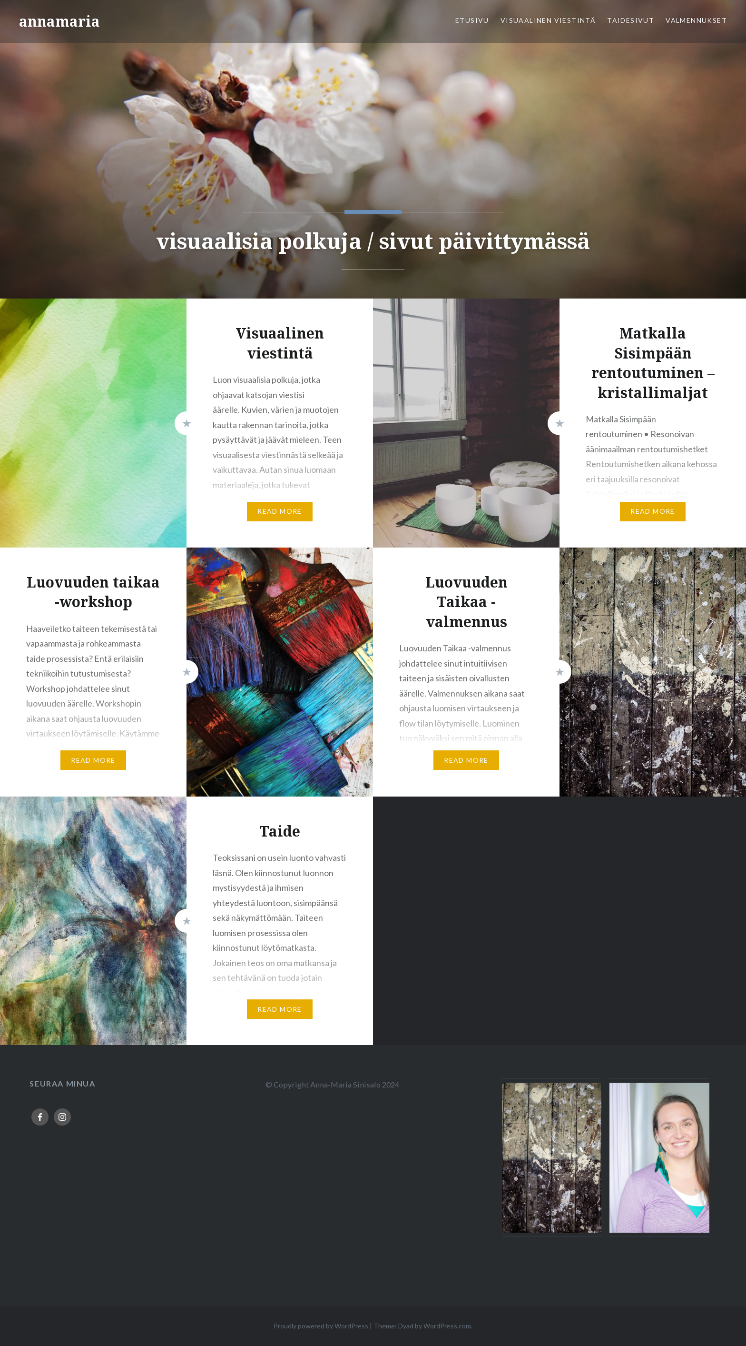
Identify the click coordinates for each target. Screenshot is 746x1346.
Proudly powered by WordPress (321, 1326)
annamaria (59, 21)
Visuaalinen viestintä (548, 20)
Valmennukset (696, 20)
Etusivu (472, 20)
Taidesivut (630, 20)
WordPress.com (447, 1326)
